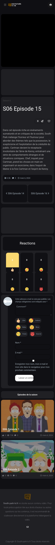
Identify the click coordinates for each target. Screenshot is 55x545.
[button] (40, 121)
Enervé (38, 334)
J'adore (37, 320)
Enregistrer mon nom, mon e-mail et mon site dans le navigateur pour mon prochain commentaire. (32, 367)
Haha (24, 327)
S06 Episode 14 (15, 193)
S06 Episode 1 (10, 429)
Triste (24, 334)
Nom (18, 343)
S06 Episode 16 (40, 193)
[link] (49, 121)
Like (23, 320)
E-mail (18, 352)
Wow (37, 327)
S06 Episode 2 (10, 469)
